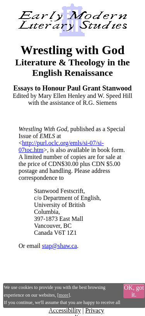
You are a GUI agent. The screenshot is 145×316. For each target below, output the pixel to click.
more (63, 295)
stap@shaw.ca (59, 246)
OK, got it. (134, 291)
